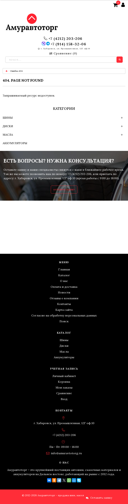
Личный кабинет (64, 376)
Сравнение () (63, 53)
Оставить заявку (64, 189)
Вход (64, 399)
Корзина (64, 381)
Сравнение (64, 393)
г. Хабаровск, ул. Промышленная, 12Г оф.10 (65, 48)
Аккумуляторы (15, 143)
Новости (64, 292)
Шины (8, 117)
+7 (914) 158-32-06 (68, 44)
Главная (64, 269)
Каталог (64, 275)
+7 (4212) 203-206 (66, 38)
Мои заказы (64, 387)
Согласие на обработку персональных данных (64, 315)
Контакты (64, 304)
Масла (8, 134)
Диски (8, 126)
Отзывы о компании (64, 298)
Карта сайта (64, 310)
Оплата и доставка (64, 286)
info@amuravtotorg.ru (66, 453)
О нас (64, 281)
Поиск (64, 321)
